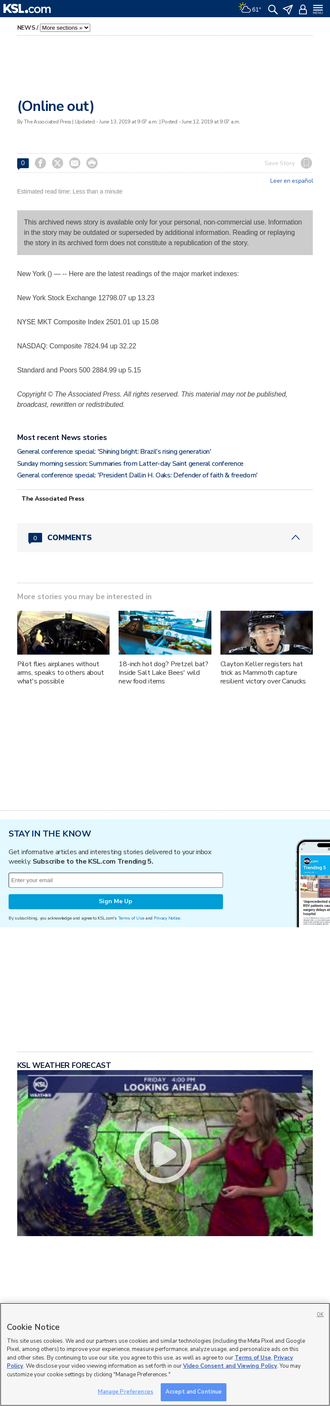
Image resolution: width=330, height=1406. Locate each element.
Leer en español (291, 181)
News (26, 28)
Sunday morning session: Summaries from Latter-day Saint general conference (130, 463)
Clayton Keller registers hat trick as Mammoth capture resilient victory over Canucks (263, 672)
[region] (165, 1354)
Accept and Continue (193, 1392)
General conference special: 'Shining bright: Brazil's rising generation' (114, 451)
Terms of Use (131, 918)
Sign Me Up (115, 901)
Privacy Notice (167, 918)
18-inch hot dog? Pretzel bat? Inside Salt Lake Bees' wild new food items (163, 672)
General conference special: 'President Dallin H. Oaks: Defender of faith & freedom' (137, 475)
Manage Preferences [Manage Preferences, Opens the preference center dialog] (125, 1392)
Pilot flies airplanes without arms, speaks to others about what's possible (60, 672)
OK (320, 1314)
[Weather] (249, 8)
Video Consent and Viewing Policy (230, 1366)
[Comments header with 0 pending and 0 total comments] (165, 537)
